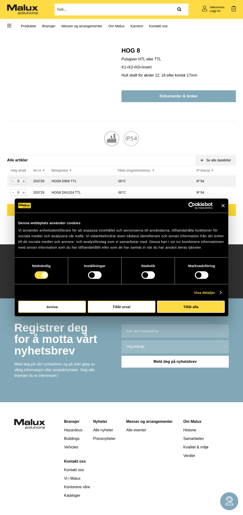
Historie (189, 430)
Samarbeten (193, 439)
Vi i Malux (72, 478)
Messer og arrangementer (82, 26)
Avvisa (52, 307)
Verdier (189, 456)
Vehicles (71, 447)
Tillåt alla (191, 307)
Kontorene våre (77, 487)
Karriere (137, 26)
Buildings (71, 439)
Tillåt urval (122, 307)
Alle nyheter (103, 430)
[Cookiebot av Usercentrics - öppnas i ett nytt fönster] (192, 205)
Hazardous (73, 430)
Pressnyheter (104, 439)
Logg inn (215, 11)
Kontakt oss (158, 26)
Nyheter (100, 421)
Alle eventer (136, 430)
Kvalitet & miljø (195, 447)
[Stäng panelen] (223, 205)
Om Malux (116, 26)
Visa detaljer (204, 292)
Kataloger (72, 495)
